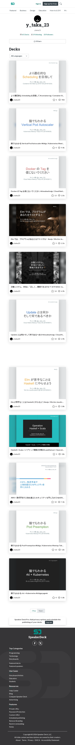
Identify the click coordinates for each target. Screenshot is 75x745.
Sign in (38, 4)
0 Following (37, 34)
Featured (13, 10)
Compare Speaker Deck (18, 696)
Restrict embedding (16, 724)
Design (32, 10)
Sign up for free (50, 4)
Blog (11, 694)
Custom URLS (14, 715)
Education (42, 10)
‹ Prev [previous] (34, 611)
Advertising (13, 700)
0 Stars (37, 41)
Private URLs (14, 709)
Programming (14, 653)
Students (12, 681)
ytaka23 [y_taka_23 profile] (15, 100)
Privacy (30, 740)
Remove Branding (16, 721)
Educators (13, 678)
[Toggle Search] (60, 4)
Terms (24, 740)
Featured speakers (16, 666)
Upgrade (49, 622)
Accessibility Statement (50, 740)
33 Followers (48, 34)
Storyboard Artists (16, 675)
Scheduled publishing (17, 718)
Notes (11, 727)
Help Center (13, 691)
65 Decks (25, 34)
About (18, 740)
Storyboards (14, 659)
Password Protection (17, 712)
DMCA (37, 740)
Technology (13, 656)
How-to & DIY (55, 10)
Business (23, 10)
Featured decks (15, 663)
